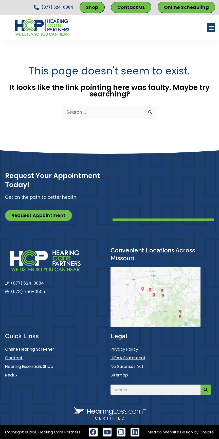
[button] (211, 27)
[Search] (205, 390)
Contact (14, 358)
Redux (11, 375)
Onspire (206, 432)
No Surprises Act (128, 367)
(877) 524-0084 (57, 7)
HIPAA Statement (129, 358)
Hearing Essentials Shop (31, 367)
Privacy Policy (125, 349)
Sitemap (120, 375)
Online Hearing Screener (31, 349)
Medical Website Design (170, 432)
